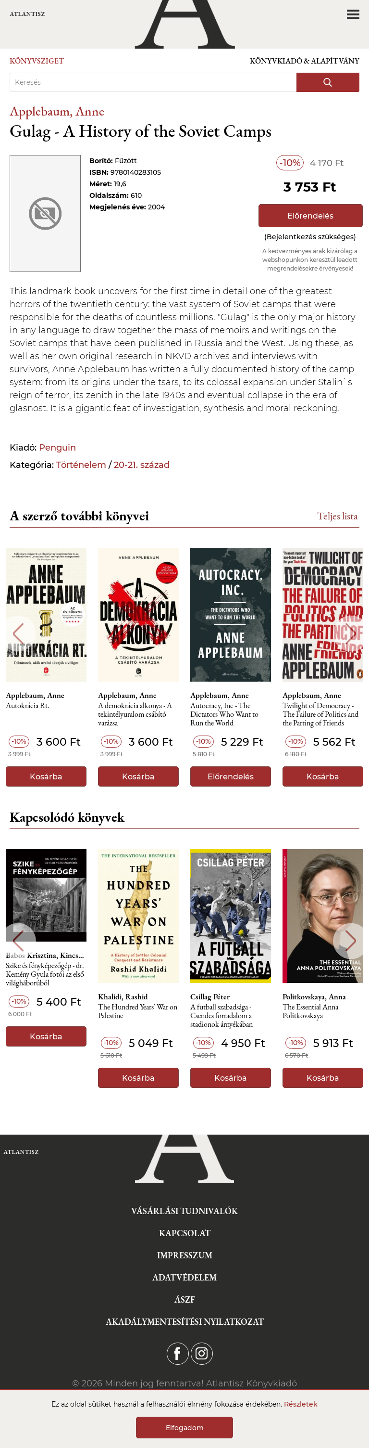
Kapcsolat (184, 1233)
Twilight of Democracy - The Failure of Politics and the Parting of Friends (320, 714)
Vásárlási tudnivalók (184, 1210)
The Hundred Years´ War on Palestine (137, 1012)
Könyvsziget (37, 61)
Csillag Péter (210, 997)
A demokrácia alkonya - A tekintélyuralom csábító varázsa (135, 714)
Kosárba (46, 776)
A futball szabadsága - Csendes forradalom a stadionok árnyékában (221, 1016)
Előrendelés (310, 215)
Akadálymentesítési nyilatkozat (185, 1321)
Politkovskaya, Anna (314, 997)
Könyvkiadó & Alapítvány (304, 61)
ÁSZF (184, 1299)
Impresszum (184, 1255)
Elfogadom (185, 1427)
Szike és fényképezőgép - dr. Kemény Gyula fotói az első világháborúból (45, 974)
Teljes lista (337, 516)
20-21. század (142, 465)
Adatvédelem (184, 1277)
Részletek (301, 1404)
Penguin (57, 447)
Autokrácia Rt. (27, 706)
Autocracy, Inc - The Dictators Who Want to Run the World (224, 714)
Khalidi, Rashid (123, 997)
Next (351, 634)
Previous (18, 634)
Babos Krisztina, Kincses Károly (46, 955)
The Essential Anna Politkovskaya (310, 1012)
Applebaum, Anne (57, 111)
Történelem (81, 465)
